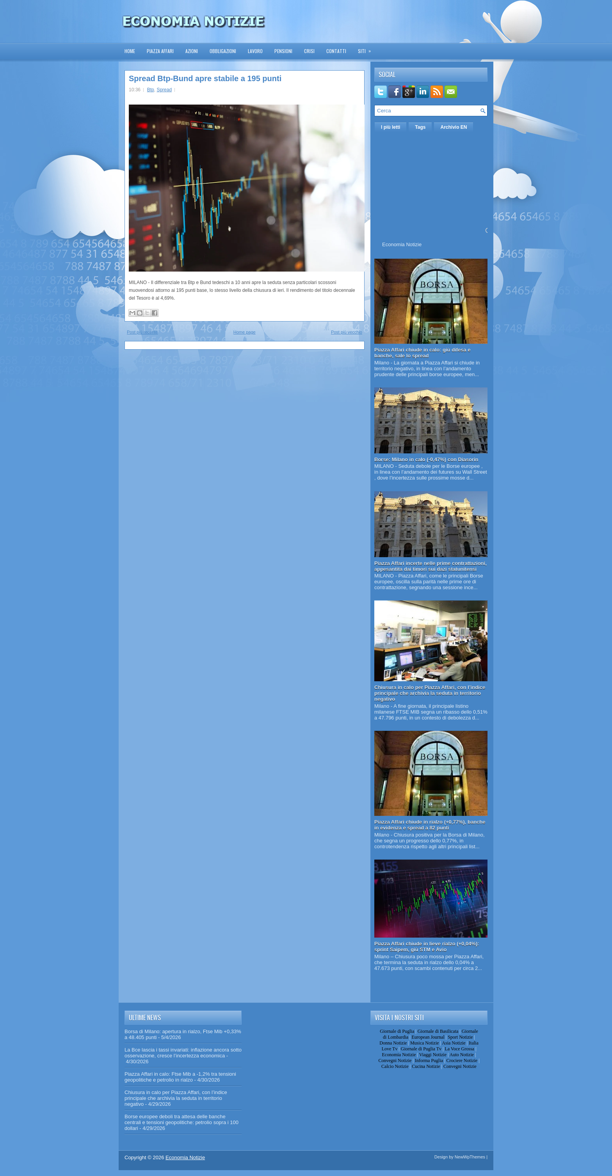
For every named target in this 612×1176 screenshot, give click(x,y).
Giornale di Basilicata (438, 1031)
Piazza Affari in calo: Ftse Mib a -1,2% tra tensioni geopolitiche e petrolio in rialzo (180, 1077)
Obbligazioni (223, 51)
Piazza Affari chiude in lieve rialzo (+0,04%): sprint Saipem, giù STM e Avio (426, 946)
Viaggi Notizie (433, 1054)
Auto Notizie (462, 1054)
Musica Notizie (424, 1043)
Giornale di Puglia (397, 1031)
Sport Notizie (460, 1037)
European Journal (427, 1037)
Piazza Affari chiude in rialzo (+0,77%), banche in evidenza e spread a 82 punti (430, 825)
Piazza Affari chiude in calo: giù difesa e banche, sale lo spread (422, 353)
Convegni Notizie (394, 1060)
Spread (164, 89)
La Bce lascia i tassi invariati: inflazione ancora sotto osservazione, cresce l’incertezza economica (183, 1053)
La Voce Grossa (459, 1049)
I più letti (390, 127)
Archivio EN (453, 127)
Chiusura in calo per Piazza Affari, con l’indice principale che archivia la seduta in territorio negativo (429, 693)
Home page (244, 332)
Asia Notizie (453, 1043)
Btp (150, 89)
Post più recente (142, 332)
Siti (367, 48)
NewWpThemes (470, 1157)
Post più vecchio (346, 332)
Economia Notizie (402, 244)
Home (130, 51)
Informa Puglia (429, 1060)
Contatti (336, 51)
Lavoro (255, 51)
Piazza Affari (160, 51)
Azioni (191, 51)
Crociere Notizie (462, 1060)
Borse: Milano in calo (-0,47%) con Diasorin (426, 459)
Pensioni (283, 51)
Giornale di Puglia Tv (421, 1049)
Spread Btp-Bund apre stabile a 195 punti (205, 78)
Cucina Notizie (426, 1066)
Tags (420, 127)
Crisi (309, 51)
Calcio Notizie (395, 1066)
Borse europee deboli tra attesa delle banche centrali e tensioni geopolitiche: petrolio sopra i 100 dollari (181, 1122)
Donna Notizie (393, 1043)
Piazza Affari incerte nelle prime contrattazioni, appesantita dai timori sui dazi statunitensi (430, 566)
